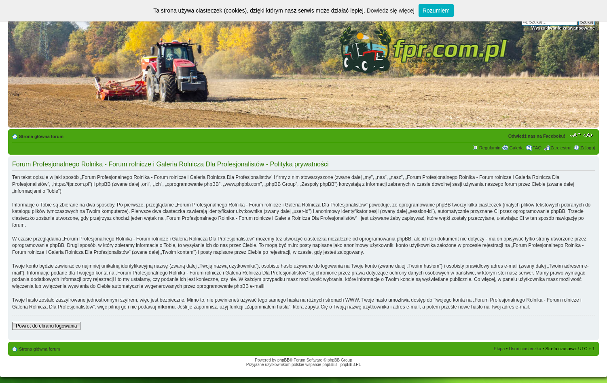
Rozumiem (436, 10)
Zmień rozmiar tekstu (575, 134)
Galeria (516, 147)
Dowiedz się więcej (391, 10)
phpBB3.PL (351, 364)
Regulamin (490, 147)
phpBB (283, 360)
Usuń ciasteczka (525, 348)
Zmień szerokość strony (589, 134)
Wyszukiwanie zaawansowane (563, 28)
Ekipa (499, 348)
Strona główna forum (41, 136)
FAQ (537, 147)
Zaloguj (587, 147)
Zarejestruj (560, 147)
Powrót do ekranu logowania (46, 326)
